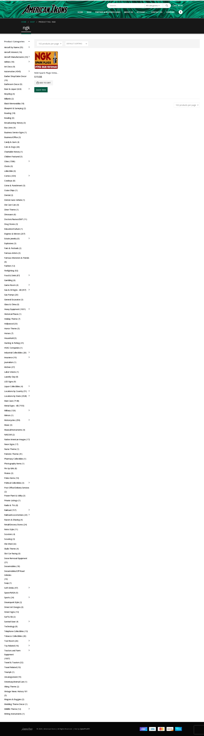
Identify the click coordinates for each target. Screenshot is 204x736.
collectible (8, 171)
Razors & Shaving (12, 519)
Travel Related (10, 667)
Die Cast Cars (10, 204)
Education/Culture (12, 229)
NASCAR (8, 434)
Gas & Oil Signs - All (12, 290)
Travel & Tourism (11, 662)
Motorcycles (9, 420)
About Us (128, 12)
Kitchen (7, 367)
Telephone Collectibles (14, 631)
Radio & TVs (9, 505)
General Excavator (12, 299)
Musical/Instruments (13, 429)
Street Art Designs (12, 607)
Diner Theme (10, 209)
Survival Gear (9, 621)
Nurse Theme (10, 449)
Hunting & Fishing (12, 343)
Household (9, 338)
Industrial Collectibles (13, 352)
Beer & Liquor (10, 89)
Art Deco (8, 66)
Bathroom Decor (11, 84)
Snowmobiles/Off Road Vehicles (14, 573)
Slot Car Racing (11, 553)
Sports (7, 597)
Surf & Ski (8, 616)
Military (7, 410)
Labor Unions (10, 372)
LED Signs (8, 381)
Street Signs (9, 612)
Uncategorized (10, 677)
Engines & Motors (12, 233)
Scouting (8, 539)
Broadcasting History (13, 122)
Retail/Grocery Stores (13, 524)
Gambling (8, 280)
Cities (6, 161)
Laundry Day (9, 376)
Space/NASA (9, 592)
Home (80, 12)
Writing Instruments (13, 713)
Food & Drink (10, 275)
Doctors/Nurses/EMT (13, 219)
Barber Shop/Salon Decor (15, 76)
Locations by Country (13, 391)
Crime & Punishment (13, 185)
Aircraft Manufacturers (14, 57)
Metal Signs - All (11, 405)
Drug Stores (9, 224)
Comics (7, 175)
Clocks (7, 166)
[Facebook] (181, 12)
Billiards (7, 98)
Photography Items (12, 463)
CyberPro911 (85, 729)
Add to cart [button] (45, 83)
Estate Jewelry (10, 238)
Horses (7, 333)
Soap (6, 583)
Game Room (9, 285)
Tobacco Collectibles (13, 636)
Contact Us (156, 12)
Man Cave (8, 400)
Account (141, 12)
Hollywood (8, 323)
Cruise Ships (9, 190)
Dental (7, 195)
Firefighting (9, 270)
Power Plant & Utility (13, 495)
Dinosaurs (8, 214)
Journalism (8, 362)
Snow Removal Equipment (15, 558)
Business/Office (11, 137)
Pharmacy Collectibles (13, 458)
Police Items (9, 478)
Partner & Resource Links (107, 12)
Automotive (9, 71)
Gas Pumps (9, 294)
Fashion (7, 265)
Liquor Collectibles (12, 386)
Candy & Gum (10, 142)
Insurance (8, 357)
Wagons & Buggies (12, 699)
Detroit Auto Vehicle (13, 200)
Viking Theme (10, 686)
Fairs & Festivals (11, 248)
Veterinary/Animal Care (14, 681)
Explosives (8, 243)
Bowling (7, 118)
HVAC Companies (12, 347)
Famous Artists (11, 253)
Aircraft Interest (11, 52)
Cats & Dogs (10, 147)
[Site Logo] (44, 9)
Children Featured (12, 156)
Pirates (7, 473)
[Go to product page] (46, 60)
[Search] (167, 5)
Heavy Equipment (12, 309)
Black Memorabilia (12, 103)
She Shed (8, 543)
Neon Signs (9, 444)
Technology (9, 626)
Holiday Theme (10, 318)
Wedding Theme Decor (14, 704)
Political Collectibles (12, 482)
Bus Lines (8, 127)
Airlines (7, 61)
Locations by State (12, 396)
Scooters (8, 534)
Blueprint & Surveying (13, 108)
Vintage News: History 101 (15, 691)
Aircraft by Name (11, 47)
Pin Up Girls (9, 468)
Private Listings (11, 500)
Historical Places (11, 314)
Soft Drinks (9, 587)
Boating (7, 113)
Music (6, 425)
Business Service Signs (14, 132)
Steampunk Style (11, 602)
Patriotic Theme (11, 454)
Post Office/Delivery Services (16, 487)
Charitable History (12, 151)
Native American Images (15, 439)
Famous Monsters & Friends (16, 257)
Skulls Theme (10, 548)
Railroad (7, 510)
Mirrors (7, 415)
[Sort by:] (76, 43)
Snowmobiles (10, 566)
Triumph (7, 672)
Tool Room (9, 641)
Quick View (41, 89)
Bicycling (8, 93)
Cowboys (8, 180)
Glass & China (10, 304)
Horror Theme (10, 328)
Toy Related (9, 645)
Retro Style (9, 529)
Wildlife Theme (10, 709)
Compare (170, 12)
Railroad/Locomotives (14, 515)
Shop (89, 12)
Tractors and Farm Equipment (12, 652)
